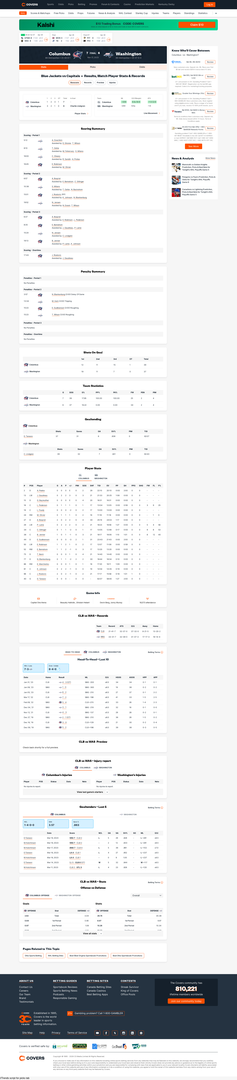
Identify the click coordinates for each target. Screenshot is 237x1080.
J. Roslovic (56, 194)
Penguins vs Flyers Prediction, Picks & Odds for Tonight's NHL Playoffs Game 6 (198, 179)
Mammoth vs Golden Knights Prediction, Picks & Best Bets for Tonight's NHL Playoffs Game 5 (196, 167)
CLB (102, 631)
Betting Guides (65, 981)
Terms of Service (77, 1032)
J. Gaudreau (42, 495)
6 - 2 (64, 692)
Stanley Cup (142, 13)
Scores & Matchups (40, 13)
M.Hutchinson (30, 843)
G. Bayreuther (43, 500)
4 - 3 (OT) (66, 682)
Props (80, 13)
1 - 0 (64, 687)
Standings (189, 13)
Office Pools (128, 994)
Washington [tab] (100, 476)
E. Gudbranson (58, 308)
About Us (26, 981)
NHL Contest (125, 13)
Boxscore (74, 82)
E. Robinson (57, 164)
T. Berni (40, 554)
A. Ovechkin (57, 140)
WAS (103, 637)
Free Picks (59, 13)
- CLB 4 (76, 848)
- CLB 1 (75, 852)
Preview (100, 82)
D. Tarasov (28, 436)
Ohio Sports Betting (33, 955)
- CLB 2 (76, 838)
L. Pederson (42, 505)
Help (42, 1032)
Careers (23, 990)
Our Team (24, 994)
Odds (71, 13)
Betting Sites (97, 981)
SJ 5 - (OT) (77, 862)
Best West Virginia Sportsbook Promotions (88, 955)
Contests (128, 981)
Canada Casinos (96, 990)
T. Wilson (56, 314)
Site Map (27, 1032)
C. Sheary (56, 156)
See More (193, 146)
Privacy (56, 1032)
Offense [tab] (37, 895)
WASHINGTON (102, 768)
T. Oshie (55, 148)
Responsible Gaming (65, 998)
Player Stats (80, 113)
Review (210, 62)
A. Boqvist (56, 178)
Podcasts (58, 994)
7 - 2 (64, 697)
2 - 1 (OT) (66, 717)
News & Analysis (107, 13)
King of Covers (129, 990)
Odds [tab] (142, 67)
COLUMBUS (82, 768)
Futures (91, 13)
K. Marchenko (43, 564)
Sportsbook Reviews (65, 987)
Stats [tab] (43, 67)
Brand (22, 998)
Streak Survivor (130, 987)
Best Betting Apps (97, 994)
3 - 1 (64, 707)
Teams (166, 13)
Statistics (202, 13)
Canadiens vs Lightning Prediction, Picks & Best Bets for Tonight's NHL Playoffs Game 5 (197, 192)
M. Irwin (55, 301)
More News (210, 158)
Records (88, 82)
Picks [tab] (93, 67)
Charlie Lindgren (77, 106)
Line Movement (150, 113)
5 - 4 (64, 702)
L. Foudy (40, 510)
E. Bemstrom (57, 225)
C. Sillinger (41, 530)
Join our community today (186, 1001)
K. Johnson (42, 569)
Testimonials (26, 1001)
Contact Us (25, 987)
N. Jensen (56, 202)
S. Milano (56, 186)
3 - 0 (64, 722)
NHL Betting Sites (55, 955)
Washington (128, 53)
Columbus (59, 53)
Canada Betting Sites (99, 987)
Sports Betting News (65, 990)
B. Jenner (56, 241)
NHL (23, 13)
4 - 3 (64, 712)
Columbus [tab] (83, 476)
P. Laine (40, 525)
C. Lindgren (29, 454)
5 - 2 (64, 727)
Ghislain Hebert (82, 602)
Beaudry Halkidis (67, 602)
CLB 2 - (76, 867)
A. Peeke (41, 490)
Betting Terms (155, 652)
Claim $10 (197, 24)
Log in (210, 4)
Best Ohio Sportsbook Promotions (127, 955)
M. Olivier (41, 515)
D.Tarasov (28, 838)
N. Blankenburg (58, 294)
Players (176, 13)
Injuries (155, 13)
